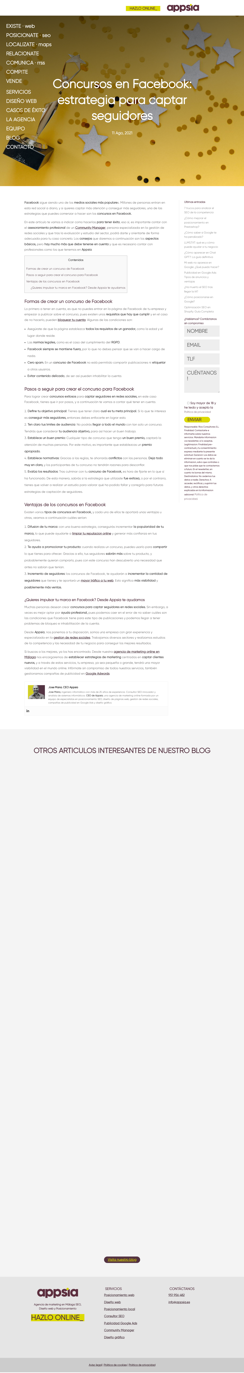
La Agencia (20, 119)
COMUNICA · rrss (25, 63)
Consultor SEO (114, 1316)
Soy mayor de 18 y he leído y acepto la (200, 407)
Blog (13, 138)
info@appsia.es (179, 1302)
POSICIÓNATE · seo (28, 35)
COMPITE (17, 72)
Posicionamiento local (119, 1309)
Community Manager (119, 1330)
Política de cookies (115, 1365)
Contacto (20, 147)
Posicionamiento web (119, 1295)
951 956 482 (176, 1295)
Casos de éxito (25, 110)
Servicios (18, 92)
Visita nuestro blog (122, 1260)
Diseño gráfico (114, 1337)
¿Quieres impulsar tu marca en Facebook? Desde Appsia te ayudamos (78, 287)
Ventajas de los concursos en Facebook (53, 281)
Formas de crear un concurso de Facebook (55, 268)
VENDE (14, 81)
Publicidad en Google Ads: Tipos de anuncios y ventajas (200, 277)
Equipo (15, 129)
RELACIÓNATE (22, 54)
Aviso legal (95, 1365)
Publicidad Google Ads (120, 1323)
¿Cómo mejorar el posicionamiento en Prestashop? (196, 222)
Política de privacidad (197, 411)
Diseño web (21, 101)
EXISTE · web (20, 26)
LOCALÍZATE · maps (29, 44)
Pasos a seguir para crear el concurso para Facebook (62, 275)
